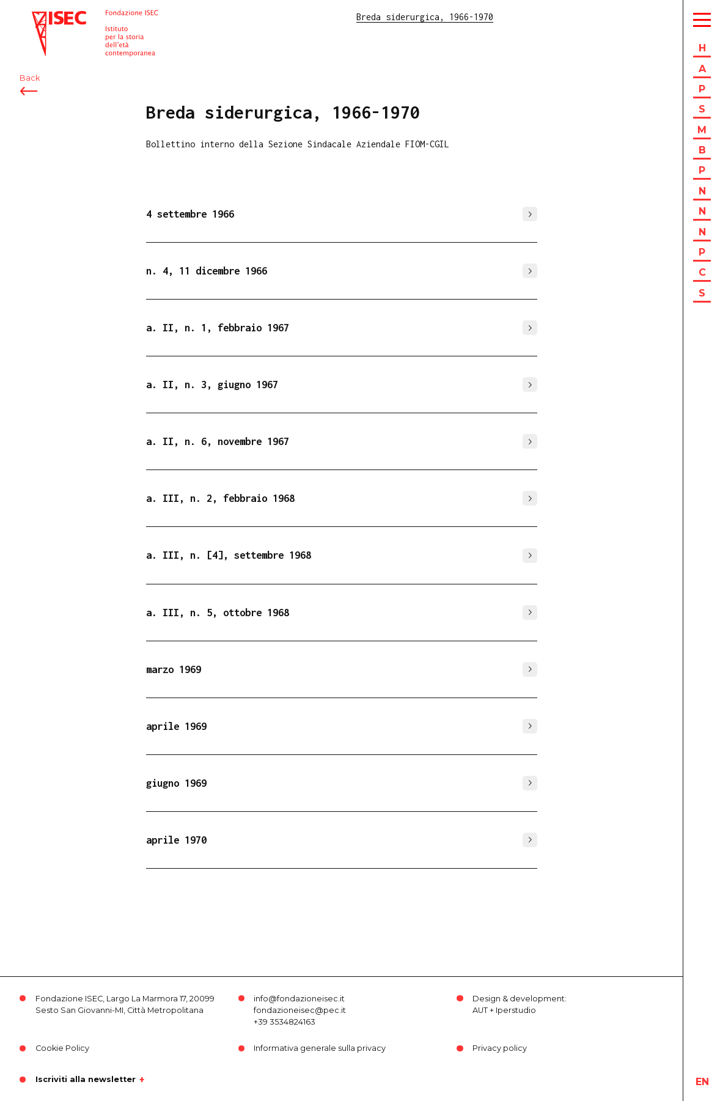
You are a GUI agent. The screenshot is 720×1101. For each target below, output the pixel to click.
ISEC (41, 17)
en (702, 1082)
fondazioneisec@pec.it (300, 1010)
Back (30, 78)
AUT (480, 1010)
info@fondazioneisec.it (299, 998)
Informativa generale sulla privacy (320, 1048)
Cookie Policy (62, 1048)
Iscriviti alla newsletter (85, 1079)
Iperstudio (516, 1010)
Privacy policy (499, 1048)
